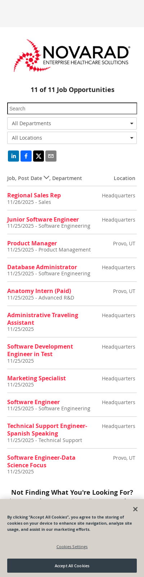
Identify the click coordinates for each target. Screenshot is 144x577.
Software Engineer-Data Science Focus (41, 461)
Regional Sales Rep (34, 195)
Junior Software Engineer (43, 219)
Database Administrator (42, 267)
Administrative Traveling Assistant (42, 319)
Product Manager (32, 243)
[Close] (135, 511)
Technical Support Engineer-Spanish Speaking (47, 429)
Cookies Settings (72, 548)
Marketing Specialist (36, 378)
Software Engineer (33, 402)
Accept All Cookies (72, 568)
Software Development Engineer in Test (40, 350)
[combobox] (72, 123)
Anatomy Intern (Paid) (39, 291)
